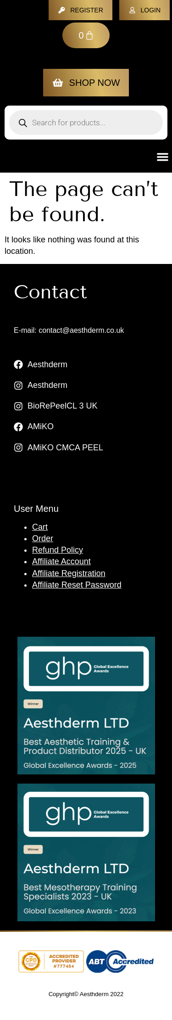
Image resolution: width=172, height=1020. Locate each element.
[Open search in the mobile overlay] (86, 123)
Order (42, 538)
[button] (163, 156)
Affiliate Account (61, 561)
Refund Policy (57, 550)
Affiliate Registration (68, 573)
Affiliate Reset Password (77, 584)
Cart (40, 527)
